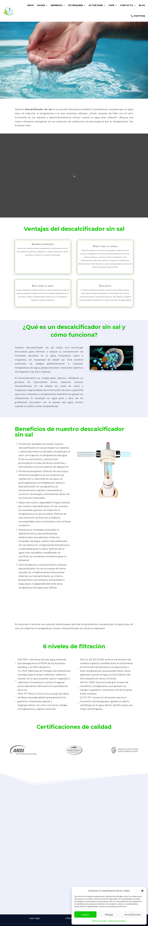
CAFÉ (111, 5)
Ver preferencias (133, 914)
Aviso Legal (34, 918)
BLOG (142, 5)
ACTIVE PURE (96, 5)
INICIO (30, 5)
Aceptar (85, 914)
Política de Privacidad (116, 921)
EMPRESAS (56, 5)
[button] (142, 890)
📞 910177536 (138, 16)
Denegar (109, 914)
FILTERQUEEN (75, 5)
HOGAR (41, 5)
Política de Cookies (99, 921)
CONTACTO (126, 5)
